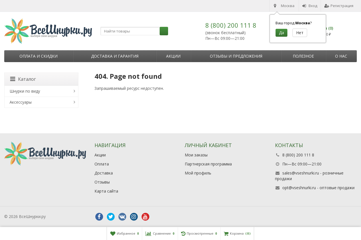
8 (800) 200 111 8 (230, 25)
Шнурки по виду (25, 91)
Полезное (303, 56)
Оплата (101, 164)
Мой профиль (198, 173)
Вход (309, 5)
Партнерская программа (208, 164)
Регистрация (338, 5)
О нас (341, 56)
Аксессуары (21, 102)
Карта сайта (106, 191)
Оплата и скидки (38, 56)
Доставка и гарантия (114, 56)
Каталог (23, 79)
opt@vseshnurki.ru (299, 187)
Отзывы (102, 182)
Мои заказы (196, 155)
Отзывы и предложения (236, 56)
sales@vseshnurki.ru (300, 173)
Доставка (103, 173)
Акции (173, 56)
